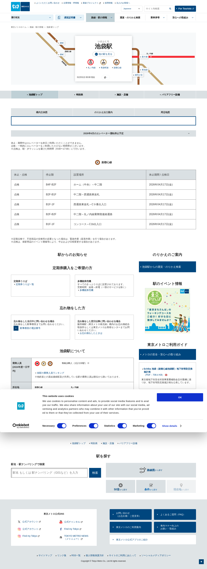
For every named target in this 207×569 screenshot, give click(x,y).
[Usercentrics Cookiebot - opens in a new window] (21, 562)
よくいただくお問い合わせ (48, 3)
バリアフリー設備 (171, 94)
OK (180, 534)
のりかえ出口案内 (93, 111)
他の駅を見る (105, 54)
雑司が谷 (139, 75)
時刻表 (79, 94)
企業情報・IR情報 (71, 3)
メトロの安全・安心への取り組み (161, 354)
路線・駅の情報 (36, 27)
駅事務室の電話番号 (30, 328)
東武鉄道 (41, 423)
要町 (62, 54)
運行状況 (15, 17)
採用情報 (109, 3)
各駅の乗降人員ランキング (50, 373)
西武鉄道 (41, 426)
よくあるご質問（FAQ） (172, 514)
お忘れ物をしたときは (91, 333)
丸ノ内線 (92, 68)
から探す (155, 470)
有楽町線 (105, 68)
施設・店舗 (122, 94)
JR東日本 (42, 419)
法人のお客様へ (123, 3)
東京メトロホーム (19, 27)
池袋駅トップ (35, 94)
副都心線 (117, 68)
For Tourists (184, 8)
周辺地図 (152, 111)
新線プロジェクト (90, 3)
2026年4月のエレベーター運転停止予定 (103, 133)
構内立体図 (29, 111)
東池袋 (145, 70)
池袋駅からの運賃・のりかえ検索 (161, 266)
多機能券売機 (86, 290)
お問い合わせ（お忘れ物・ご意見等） (128, 514)
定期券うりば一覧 (25, 284)
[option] (167, 310)
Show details (169, 562)
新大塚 (145, 57)
